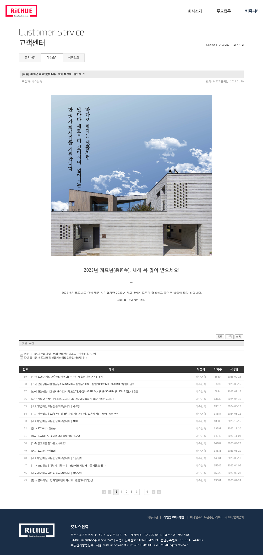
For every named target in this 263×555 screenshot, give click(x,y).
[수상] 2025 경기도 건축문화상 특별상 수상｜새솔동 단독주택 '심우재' (67, 376)
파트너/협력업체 (234, 517)
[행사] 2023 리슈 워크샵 (43, 428)
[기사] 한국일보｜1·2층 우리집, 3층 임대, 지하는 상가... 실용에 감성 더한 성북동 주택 (74, 413)
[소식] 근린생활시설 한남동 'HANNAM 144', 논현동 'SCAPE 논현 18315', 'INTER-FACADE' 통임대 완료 (82, 384)
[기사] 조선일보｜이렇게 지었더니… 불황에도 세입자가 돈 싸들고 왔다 (68, 465)
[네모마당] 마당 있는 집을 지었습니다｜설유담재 (56, 472)
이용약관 (152, 517)
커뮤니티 (252, 10)
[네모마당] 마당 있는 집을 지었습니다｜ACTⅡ (54, 421)
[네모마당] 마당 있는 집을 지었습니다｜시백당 (55, 406)
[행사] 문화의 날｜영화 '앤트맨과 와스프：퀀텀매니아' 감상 (65, 353)
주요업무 (223, 10)
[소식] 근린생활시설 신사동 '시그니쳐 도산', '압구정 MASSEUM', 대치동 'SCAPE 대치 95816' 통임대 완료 (84, 391)
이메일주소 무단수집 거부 (205, 517)
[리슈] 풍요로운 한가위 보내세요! (48, 443)
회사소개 (195, 10)
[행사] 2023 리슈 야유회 (43, 450)
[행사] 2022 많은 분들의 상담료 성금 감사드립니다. (60, 357)
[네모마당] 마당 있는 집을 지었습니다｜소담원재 (56, 458)
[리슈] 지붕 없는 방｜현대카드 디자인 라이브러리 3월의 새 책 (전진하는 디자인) (72, 398)
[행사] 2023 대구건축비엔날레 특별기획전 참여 (55, 435)
